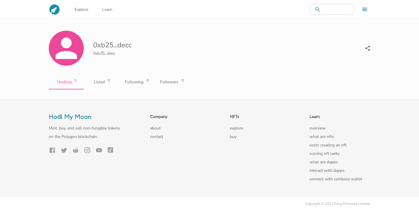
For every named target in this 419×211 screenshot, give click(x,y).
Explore (81, 9)
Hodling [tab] (66, 82)
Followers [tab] (171, 82)
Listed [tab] (101, 82)
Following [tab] (136, 82)
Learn (107, 9)
